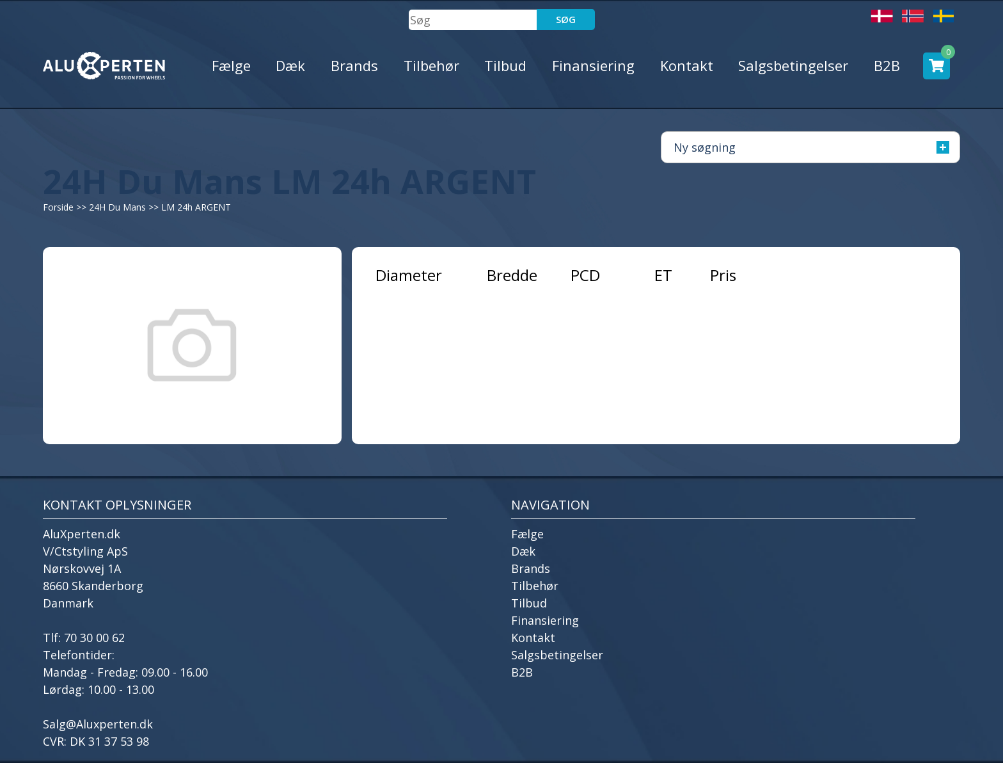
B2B (887, 65)
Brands (354, 65)
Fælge (231, 65)
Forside (58, 207)
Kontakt (686, 65)
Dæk (290, 65)
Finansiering (593, 65)
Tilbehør (431, 65)
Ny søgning (811, 147)
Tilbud (505, 65)
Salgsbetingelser (793, 65)
